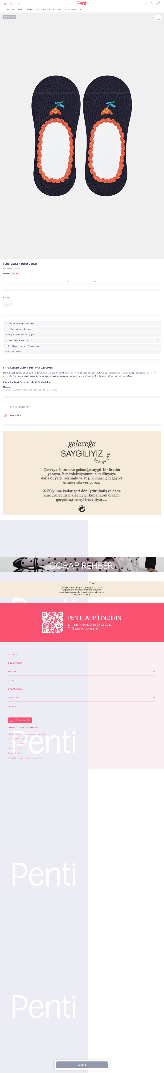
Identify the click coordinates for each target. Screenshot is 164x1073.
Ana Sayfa (9, 9)
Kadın (20, 9)
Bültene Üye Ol (22, 720)
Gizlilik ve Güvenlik (17, 743)
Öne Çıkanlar (15, 663)
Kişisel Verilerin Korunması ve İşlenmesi (26, 734)
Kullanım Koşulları (16, 748)
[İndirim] (18, 3)
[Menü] (5, 3)
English (12, 707)
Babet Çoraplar (48, 9)
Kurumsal (13, 671)
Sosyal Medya (15, 689)
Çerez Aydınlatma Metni (19, 739)
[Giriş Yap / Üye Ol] (152, 3)
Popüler (12, 654)
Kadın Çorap (32, 9)
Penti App (13, 697)
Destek (12, 680)
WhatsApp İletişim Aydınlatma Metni (25, 758)
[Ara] (12, 3)
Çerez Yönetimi (15, 753)
